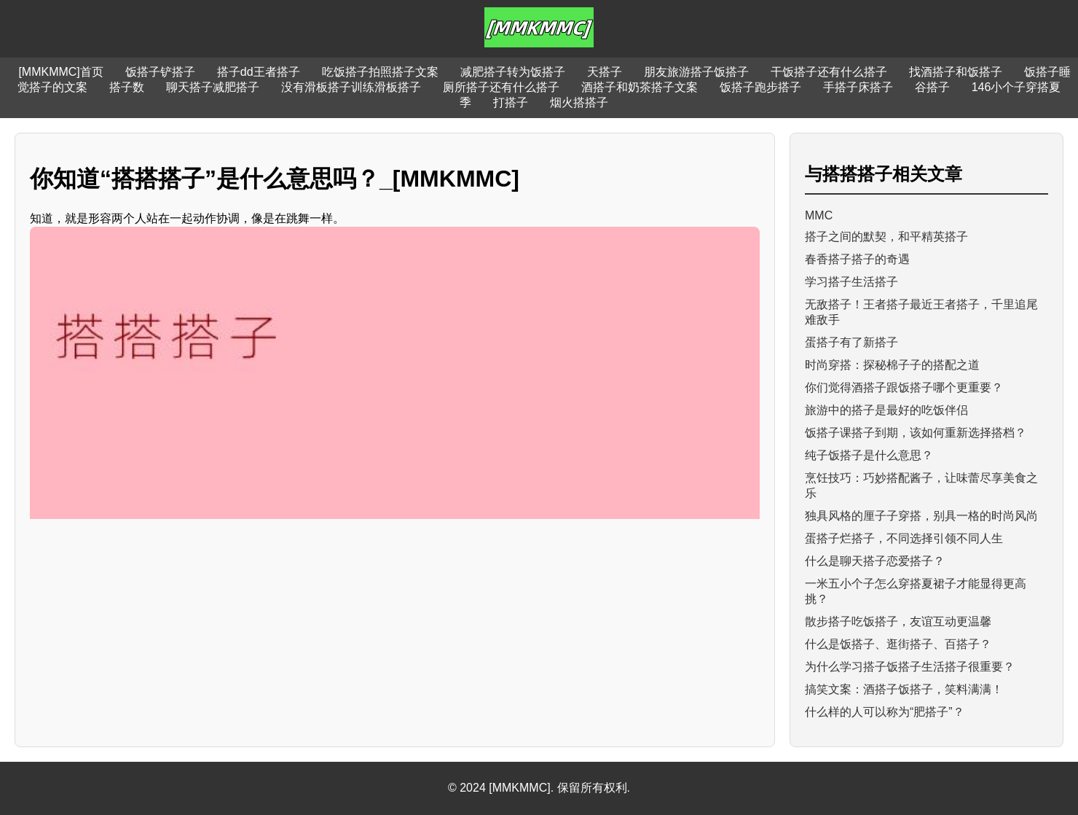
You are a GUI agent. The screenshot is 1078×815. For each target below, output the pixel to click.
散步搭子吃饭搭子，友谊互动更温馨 (898, 621)
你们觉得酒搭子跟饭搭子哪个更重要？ (904, 387)
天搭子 (604, 72)
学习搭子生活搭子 (851, 282)
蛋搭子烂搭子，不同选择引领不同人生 (904, 538)
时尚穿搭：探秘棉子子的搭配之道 (892, 365)
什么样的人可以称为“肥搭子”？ (884, 712)
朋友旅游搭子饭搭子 (696, 72)
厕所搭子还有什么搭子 (501, 87)
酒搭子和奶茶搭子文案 (639, 87)
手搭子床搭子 (858, 87)
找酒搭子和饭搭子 (955, 72)
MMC (819, 215)
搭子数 (126, 87)
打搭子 (510, 102)
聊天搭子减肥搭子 (212, 87)
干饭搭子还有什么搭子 (829, 72)
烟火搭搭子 (579, 102)
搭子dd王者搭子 (258, 72)
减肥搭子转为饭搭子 (512, 72)
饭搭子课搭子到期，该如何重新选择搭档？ (915, 432)
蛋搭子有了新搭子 (851, 342)
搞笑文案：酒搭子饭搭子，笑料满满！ (904, 689)
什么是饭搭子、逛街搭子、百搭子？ (898, 644)
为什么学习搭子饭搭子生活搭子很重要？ (910, 666)
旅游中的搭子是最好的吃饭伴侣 (886, 410)
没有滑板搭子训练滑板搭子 (351, 87)
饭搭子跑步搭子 (760, 87)
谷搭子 (932, 87)
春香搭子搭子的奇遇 (857, 259)
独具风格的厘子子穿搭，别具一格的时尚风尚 (921, 516)
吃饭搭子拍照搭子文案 (380, 72)
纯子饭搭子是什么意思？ (869, 455)
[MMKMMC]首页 (60, 72)
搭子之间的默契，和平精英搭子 (886, 236)
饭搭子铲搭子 (160, 72)
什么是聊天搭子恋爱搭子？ (875, 561)
